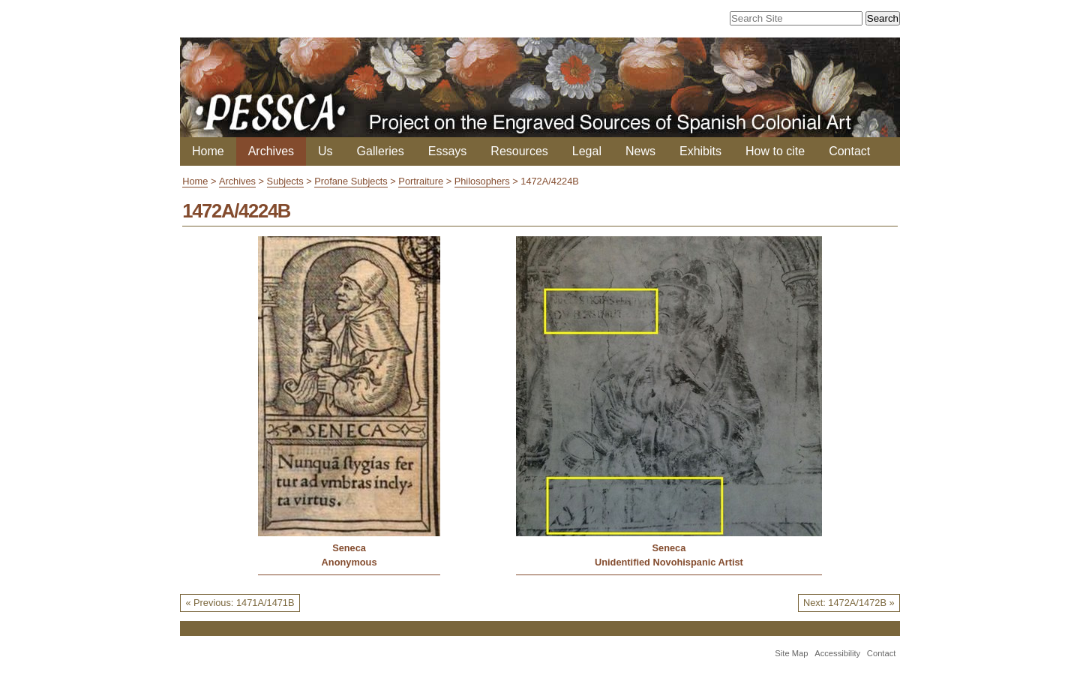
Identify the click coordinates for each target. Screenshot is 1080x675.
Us (325, 151)
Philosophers (482, 181)
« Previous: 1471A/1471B (239, 602)
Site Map (791, 653)
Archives (271, 151)
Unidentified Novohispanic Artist (669, 562)
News (641, 151)
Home (208, 151)
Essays (447, 151)
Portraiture (420, 181)
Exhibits (701, 151)
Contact (849, 151)
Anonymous (349, 562)
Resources (519, 151)
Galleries (380, 151)
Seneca (349, 548)
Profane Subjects (350, 181)
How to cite (775, 151)
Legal (587, 151)
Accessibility (837, 653)
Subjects (285, 181)
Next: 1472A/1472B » (849, 602)
